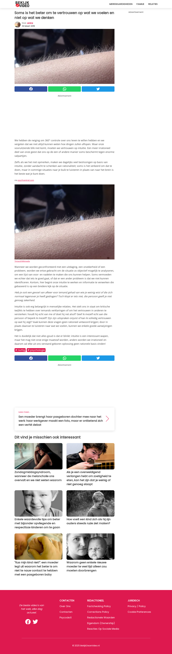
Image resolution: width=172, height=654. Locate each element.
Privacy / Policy (137, 606)
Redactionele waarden (101, 617)
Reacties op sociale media (103, 628)
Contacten (66, 612)
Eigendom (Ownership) (101, 623)
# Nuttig (20, 350)
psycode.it (66, 617)
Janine (30, 23)
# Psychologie (36, 350)
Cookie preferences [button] (139, 612)
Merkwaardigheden (120, 4)
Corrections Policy (98, 612)
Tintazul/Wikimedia (22, 261)
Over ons (65, 606)
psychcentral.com (26, 180)
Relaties (152, 4)
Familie (140, 4)
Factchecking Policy (99, 606)
